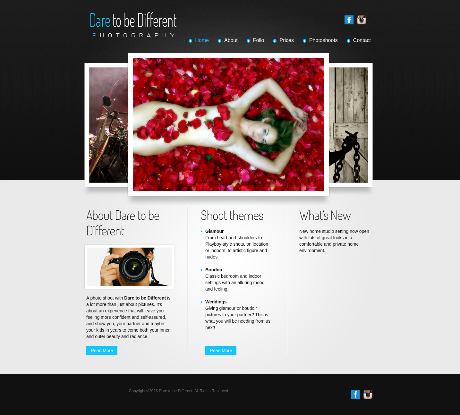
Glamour (214, 231)
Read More (102, 350)
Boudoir (214, 269)
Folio (258, 40)
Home (202, 40)
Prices (286, 40)
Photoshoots (323, 40)
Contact (362, 40)
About (231, 40)
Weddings (216, 301)
